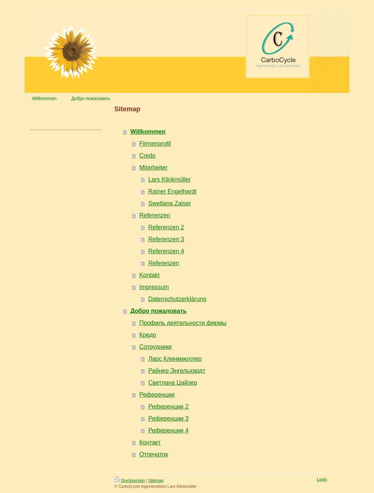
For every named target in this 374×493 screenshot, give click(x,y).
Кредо (147, 335)
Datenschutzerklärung (177, 299)
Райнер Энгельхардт (176, 371)
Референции (157, 394)
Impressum (154, 287)
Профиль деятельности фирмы (183, 323)
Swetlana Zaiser (169, 203)
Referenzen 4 (166, 251)
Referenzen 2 (166, 227)
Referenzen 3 (166, 239)
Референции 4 (168, 430)
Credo (147, 155)
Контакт (150, 442)
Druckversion (129, 480)
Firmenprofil (155, 143)
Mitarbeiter (153, 167)
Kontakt (149, 275)
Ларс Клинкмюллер (175, 359)
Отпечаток (153, 454)
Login (322, 479)
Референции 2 (168, 406)
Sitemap (155, 480)
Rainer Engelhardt (172, 191)
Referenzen (154, 215)
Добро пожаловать (158, 311)
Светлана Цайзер (172, 382)
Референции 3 (168, 418)
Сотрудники (155, 347)
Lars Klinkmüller (169, 179)
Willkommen (147, 131)
